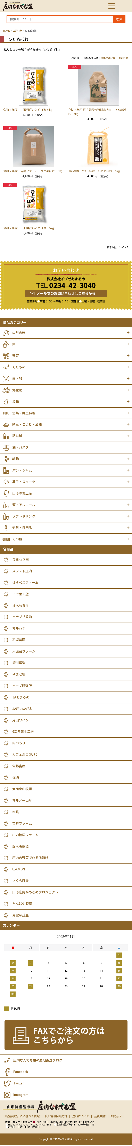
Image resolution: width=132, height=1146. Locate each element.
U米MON (18, 870)
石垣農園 (18, 640)
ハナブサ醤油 (22, 617)
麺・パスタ (20, 448)
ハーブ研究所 (22, 686)
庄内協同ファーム (25, 836)
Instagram (21, 1096)
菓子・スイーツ (23, 482)
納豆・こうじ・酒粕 (27, 425)
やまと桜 (18, 675)
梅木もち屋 (20, 606)
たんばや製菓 (22, 905)
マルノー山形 (22, 801)
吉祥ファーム (22, 824)
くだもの (18, 367)
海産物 (17, 390)
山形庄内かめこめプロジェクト (35, 893)
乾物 (15, 459)
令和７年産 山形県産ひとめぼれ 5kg (28, 228)
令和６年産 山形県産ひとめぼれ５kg (27, 109)
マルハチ (18, 629)
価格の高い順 (108, 58)
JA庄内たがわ (22, 709)
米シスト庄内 (22, 572)
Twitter (18, 1084)
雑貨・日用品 (22, 528)
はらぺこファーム (25, 583)
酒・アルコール (23, 505)
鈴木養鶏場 (20, 847)
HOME (6, 30)
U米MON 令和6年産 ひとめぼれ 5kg (94, 171)
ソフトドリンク (23, 517)
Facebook (20, 1073)
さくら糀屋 (20, 882)
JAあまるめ (20, 698)
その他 (17, 540)
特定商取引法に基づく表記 (22, 1117)
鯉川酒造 (18, 663)
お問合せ (116, 1117)
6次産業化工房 (23, 732)
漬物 (15, 402)
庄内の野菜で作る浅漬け (30, 859)
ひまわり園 (20, 560)
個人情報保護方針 (55, 1117)
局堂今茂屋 (20, 916)
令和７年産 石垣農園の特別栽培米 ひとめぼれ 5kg (97, 112)
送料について (80, 1117)
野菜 (15, 356)
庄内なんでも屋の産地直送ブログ (37, 1061)
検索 (119, 19)
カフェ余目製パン (25, 755)
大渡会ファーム (23, 652)
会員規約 (100, 1117)
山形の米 (18, 30)
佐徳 (15, 778)
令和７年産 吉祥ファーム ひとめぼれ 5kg (33, 171)
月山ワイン (20, 721)
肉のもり (18, 744)
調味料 (17, 436)
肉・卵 (17, 379)
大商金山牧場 (22, 790)
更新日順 (123, 58)
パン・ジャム (22, 471)
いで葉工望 (20, 594)
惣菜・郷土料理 (23, 413)
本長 (15, 813)
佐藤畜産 (18, 767)
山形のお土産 (22, 494)
